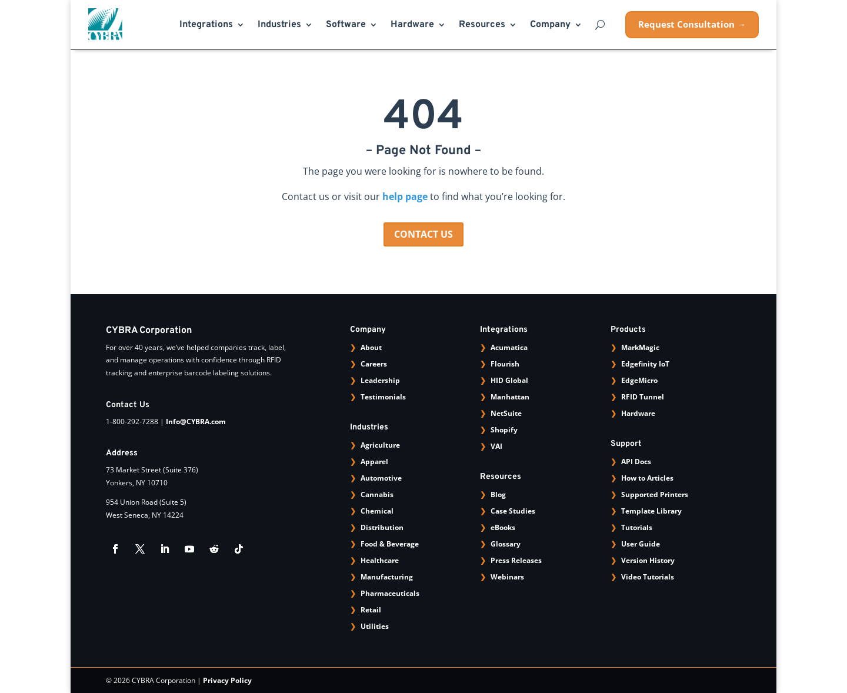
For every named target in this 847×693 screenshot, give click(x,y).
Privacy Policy (227, 680)
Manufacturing (387, 577)
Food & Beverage (390, 544)
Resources (482, 26)
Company (550, 26)
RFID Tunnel (642, 397)
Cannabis (377, 494)
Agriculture (380, 445)
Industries (279, 26)
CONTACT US (423, 234)
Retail (371, 610)
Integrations (206, 26)
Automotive (381, 478)
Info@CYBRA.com (196, 422)
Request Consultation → (692, 24)
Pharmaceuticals (390, 593)
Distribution (382, 527)
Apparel (374, 462)
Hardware (412, 26)
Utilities (375, 626)
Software (346, 26)
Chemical (377, 511)
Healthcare (380, 560)
